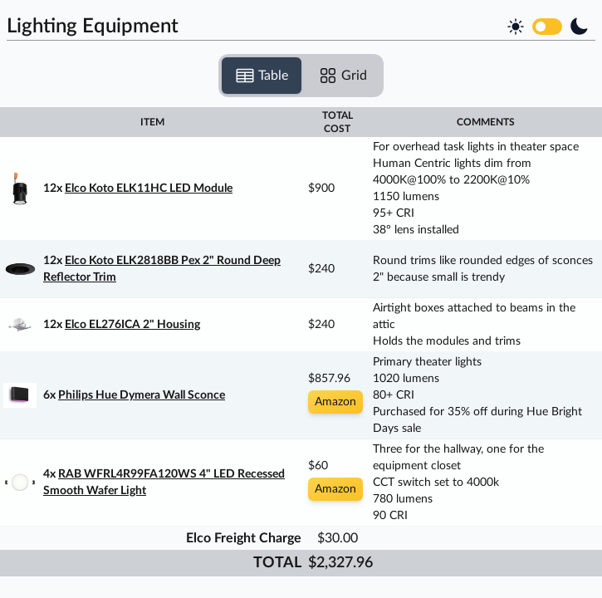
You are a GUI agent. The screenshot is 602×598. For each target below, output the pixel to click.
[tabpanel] (301, 341)
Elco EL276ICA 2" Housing (132, 325)
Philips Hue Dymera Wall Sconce (141, 395)
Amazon (335, 402)
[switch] (547, 26)
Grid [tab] (342, 76)
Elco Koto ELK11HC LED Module (148, 188)
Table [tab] (261, 76)
